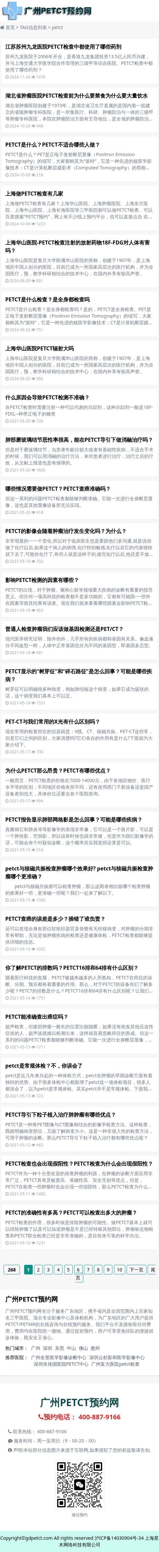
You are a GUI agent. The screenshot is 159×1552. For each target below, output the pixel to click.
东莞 (59, 1348)
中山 (71, 1348)
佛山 (83, 1348)
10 (119, 1269)
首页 (10, 27)
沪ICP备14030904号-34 (119, 1538)
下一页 (136, 1269)
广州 (35, 1348)
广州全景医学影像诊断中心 (59, 1357)
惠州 (95, 1348)
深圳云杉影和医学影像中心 (117, 1357)
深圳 (47, 1348)
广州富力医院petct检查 (115, 1364)
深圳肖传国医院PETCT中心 (61, 1364)
